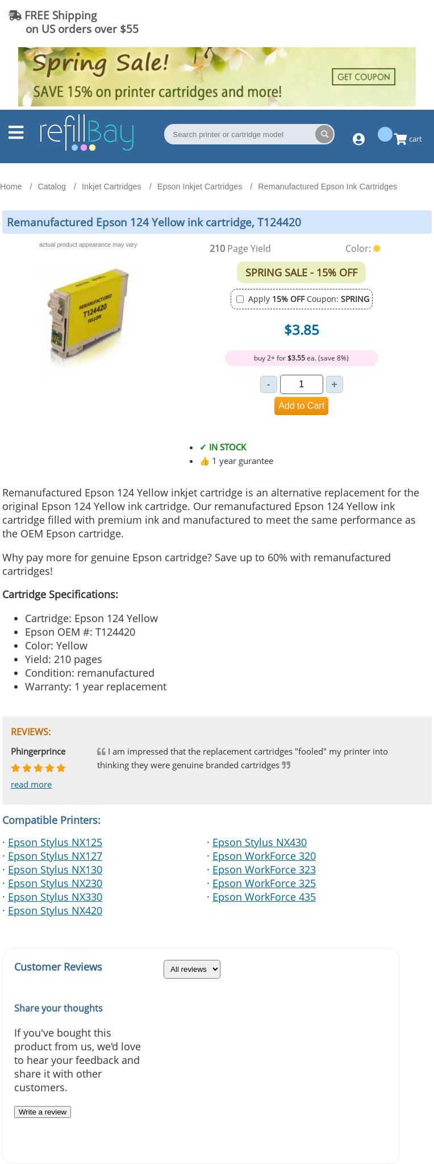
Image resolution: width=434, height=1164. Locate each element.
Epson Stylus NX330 (55, 897)
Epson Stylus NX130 (55, 869)
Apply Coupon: (308, 298)
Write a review (42, 1112)
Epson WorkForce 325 (264, 883)
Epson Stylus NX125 (55, 842)
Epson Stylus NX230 (55, 883)
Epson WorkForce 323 (264, 869)
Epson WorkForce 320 (264, 856)
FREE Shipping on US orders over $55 (74, 22)
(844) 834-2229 (379, 22)
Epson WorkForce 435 (264, 897)
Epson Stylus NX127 (55, 856)
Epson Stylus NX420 (55, 910)
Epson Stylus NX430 (259, 842)
